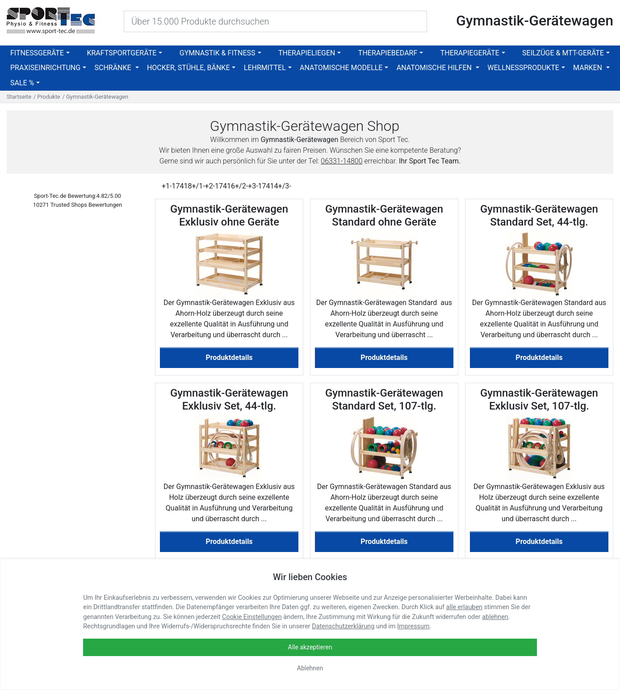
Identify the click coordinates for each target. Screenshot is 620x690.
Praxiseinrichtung (45, 67)
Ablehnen (310, 668)
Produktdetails (228, 357)
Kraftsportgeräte (121, 53)
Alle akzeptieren (310, 647)
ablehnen (495, 617)
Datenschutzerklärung (343, 626)
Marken (588, 67)
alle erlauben (464, 607)
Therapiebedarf (387, 53)
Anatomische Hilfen (435, 67)
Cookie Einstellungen (252, 617)
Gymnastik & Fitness (218, 53)
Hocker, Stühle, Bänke (188, 67)
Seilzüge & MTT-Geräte (563, 53)
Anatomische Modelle (341, 67)
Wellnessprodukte (523, 67)
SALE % (22, 83)
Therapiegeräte (469, 53)
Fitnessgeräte (37, 53)
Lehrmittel (265, 67)
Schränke (113, 67)
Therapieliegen (306, 53)
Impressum (413, 626)
